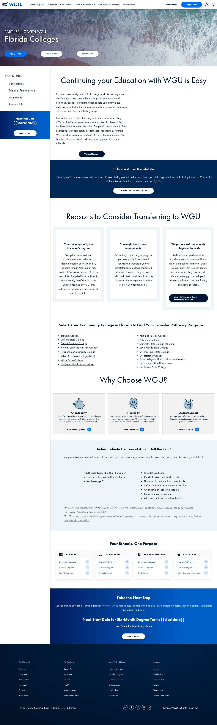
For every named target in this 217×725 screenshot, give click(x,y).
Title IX (66, 685)
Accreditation (24, 679)
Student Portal (69, 669)
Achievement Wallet (71, 695)
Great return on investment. (158, 494)
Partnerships (113, 695)
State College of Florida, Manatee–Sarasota (163, 359)
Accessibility (23, 674)
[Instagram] (138, 708)
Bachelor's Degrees (115, 674)
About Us (22, 669)
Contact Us (58, 707)
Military (156, 669)
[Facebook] (131, 708)
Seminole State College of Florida (157, 343)
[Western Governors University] (12, 4)
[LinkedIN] (125, 708)
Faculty (156, 685)
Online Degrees (114, 685)
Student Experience (115, 679)
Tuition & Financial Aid (22, 90)
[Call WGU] (213, 4)
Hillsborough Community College (78, 351)
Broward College (70, 335)
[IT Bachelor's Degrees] (114, 562)
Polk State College (149, 340)
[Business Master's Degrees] (74, 567)
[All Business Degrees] (74, 573)
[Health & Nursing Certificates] (153, 573)
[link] (129, 4)
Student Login (129, 4)
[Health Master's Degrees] (153, 567)
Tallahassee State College (153, 367)
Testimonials (158, 690)
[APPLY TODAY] (25, 133)
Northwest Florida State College (77, 364)
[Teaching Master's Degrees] (193, 567)
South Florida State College (154, 347)
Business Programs (115, 669)
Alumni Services (70, 690)
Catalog (67, 679)
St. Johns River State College (154, 351)
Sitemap (71, 707)
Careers (22, 690)
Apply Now (192, 4)
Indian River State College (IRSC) (78, 356)
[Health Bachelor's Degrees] (153, 562)
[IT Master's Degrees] (114, 567)
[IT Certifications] (114, 573)
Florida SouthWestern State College (79, 347)
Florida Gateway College (74, 343)
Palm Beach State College (153, 335)
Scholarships (16, 84)
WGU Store (23, 695)
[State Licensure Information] (193, 573)
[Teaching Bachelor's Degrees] (193, 562)
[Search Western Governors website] (206, 4)
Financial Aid (158, 679)
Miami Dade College (72, 360)
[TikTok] (149, 708)
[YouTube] (144, 708)
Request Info (171, 4)
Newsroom (23, 685)
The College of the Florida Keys (156, 363)
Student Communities (161, 695)
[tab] (36, 4)
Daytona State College (72, 339)
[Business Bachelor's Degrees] (74, 562)
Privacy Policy (26, 707)
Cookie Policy (43, 707)
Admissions (15, 97)
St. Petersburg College (151, 355)
